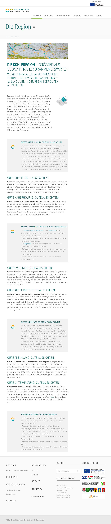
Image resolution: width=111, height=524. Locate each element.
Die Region (37, 15)
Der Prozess (48, 15)
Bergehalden (27, 244)
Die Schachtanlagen (62, 15)
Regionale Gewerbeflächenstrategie (17, 470)
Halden (52, 397)
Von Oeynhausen (11, 494)
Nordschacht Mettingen (13, 490)
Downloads (35, 474)
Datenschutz (38, 496)
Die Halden (77, 15)
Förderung (35, 470)
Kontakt (99, 15)
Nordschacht (52, 230)
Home (7, 37)
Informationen (88, 15)
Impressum (37, 489)
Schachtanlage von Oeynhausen (33, 230)
